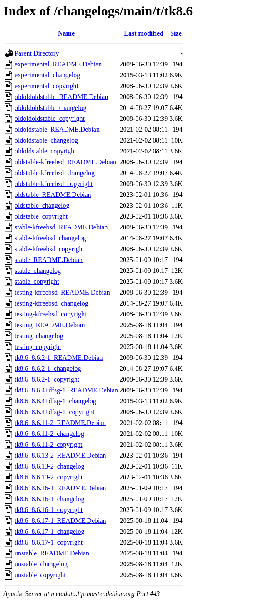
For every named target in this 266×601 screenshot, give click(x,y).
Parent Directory (37, 53)
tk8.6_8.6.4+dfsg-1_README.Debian (66, 390)
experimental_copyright (46, 85)
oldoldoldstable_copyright (50, 118)
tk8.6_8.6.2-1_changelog (48, 368)
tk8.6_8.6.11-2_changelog (49, 433)
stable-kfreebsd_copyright (49, 248)
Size (176, 33)
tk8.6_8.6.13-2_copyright (49, 477)
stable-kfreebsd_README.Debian (61, 227)
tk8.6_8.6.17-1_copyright (49, 542)
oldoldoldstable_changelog (50, 107)
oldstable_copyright (41, 216)
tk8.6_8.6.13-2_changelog (50, 466)
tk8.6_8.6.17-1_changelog (50, 531)
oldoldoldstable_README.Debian (61, 96)
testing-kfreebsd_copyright (50, 314)
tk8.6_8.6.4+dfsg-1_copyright (55, 411)
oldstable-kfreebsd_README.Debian (65, 162)
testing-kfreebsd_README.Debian (62, 292)
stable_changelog (38, 270)
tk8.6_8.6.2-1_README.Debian (59, 357)
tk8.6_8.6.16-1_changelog (50, 498)
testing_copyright (38, 346)
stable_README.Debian (49, 259)
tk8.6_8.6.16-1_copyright (49, 509)
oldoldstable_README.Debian (57, 129)
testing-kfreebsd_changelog (51, 303)
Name (66, 33)
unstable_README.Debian (52, 553)
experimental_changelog (47, 75)
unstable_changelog (41, 564)
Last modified (143, 33)
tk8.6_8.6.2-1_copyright (47, 379)
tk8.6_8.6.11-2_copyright (49, 444)
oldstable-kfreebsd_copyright (54, 183)
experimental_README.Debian (58, 64)
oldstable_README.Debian (53, 194)
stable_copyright (37, 281)
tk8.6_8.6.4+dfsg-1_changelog (55, 401)
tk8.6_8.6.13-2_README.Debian (60, 455)
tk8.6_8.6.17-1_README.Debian (60, 520)
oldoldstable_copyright (45, 151)
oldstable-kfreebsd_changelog (55, 172)
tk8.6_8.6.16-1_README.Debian (60, 487)
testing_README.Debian (50, 325)
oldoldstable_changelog (46, 140)
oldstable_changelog (42, 205)
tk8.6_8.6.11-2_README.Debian (60, 422)
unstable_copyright (40, 574)
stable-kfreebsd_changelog (50, 238)
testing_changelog (39, 335)
